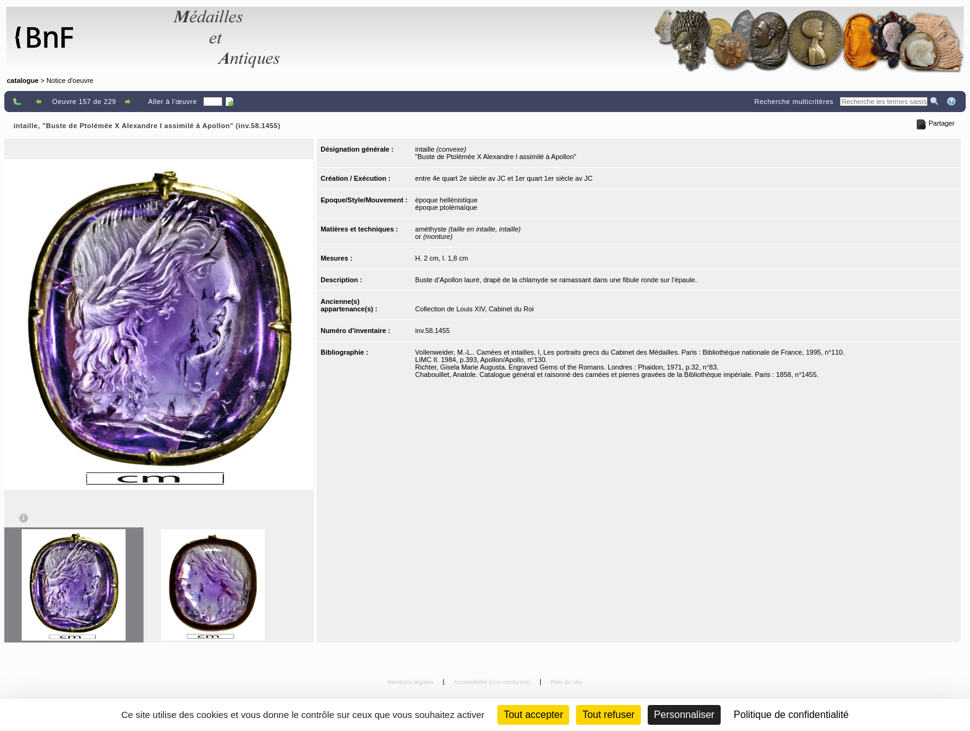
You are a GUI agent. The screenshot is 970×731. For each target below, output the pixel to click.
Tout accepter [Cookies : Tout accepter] (533, 714)
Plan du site (567, 681)
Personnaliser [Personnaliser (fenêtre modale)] (684, 714)
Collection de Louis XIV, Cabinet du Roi (474, 309)
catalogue (22, 80)
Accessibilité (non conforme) (492, 681)
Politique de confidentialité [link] (791, 714)
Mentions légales (412, 681)
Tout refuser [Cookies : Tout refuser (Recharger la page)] (608, 714)
